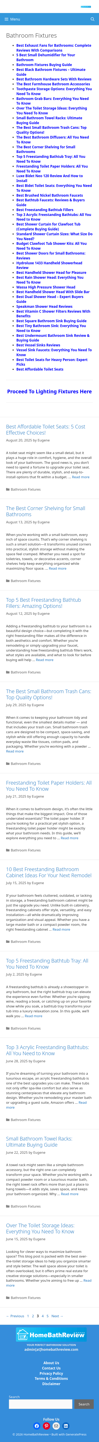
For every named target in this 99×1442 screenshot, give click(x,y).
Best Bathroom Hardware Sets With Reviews (54, 79)
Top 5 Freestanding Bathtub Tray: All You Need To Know (47, 963)
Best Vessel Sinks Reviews (38, 345)
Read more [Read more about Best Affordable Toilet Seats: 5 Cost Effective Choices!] (81, 477)
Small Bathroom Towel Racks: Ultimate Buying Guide (39, 1141)
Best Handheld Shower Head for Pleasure (51, 272)
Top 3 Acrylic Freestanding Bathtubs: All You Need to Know (47, 1050)
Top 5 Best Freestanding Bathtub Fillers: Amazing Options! (43, 602)
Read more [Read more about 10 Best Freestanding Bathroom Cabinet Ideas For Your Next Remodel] (61, 929)
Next (57, 1316)
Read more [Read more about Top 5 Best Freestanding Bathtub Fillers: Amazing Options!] (45, 659)
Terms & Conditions (51, 1378)
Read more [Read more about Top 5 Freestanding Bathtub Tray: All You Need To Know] (33, 1016)
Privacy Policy (51, 1373)
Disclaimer (51, 1383)
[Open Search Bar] (92, 19)
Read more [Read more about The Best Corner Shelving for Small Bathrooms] (57, 568)
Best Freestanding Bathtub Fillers (44, 209)
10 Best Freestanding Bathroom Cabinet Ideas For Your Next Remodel (49, 872)
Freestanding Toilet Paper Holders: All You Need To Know (49, 785)
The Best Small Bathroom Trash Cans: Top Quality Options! (48, 694)
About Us (51, 1363)
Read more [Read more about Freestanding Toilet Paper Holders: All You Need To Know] (69, 838)
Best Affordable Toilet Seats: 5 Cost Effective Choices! (45, 429)
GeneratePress (76, 1434)
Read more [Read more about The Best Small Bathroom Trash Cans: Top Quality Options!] (15, 751)
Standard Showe (30, 234)
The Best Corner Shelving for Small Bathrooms (45, 511)
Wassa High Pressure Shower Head (45, 287)
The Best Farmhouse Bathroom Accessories (53, 84)
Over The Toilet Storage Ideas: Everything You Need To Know (40, 1228)
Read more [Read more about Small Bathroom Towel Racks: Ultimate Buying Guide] (69, 1194)
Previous (15, 1316)
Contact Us (51, 1368)
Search (14, 1396)
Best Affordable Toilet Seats (39, 369)
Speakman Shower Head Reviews (44, 306)
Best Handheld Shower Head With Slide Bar (53, 291)
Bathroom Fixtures (26, 489)
